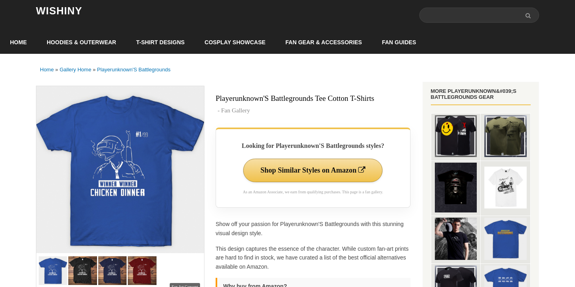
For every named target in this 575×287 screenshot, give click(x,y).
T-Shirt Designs (160, 42)
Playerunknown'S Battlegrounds (134, 70)
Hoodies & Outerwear (81, 42)
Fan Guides (399, 42)
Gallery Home (75, 70)
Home (18, 42)
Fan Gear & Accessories (324, 42)
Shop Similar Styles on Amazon (312, 170)
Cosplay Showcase (234, 42)
